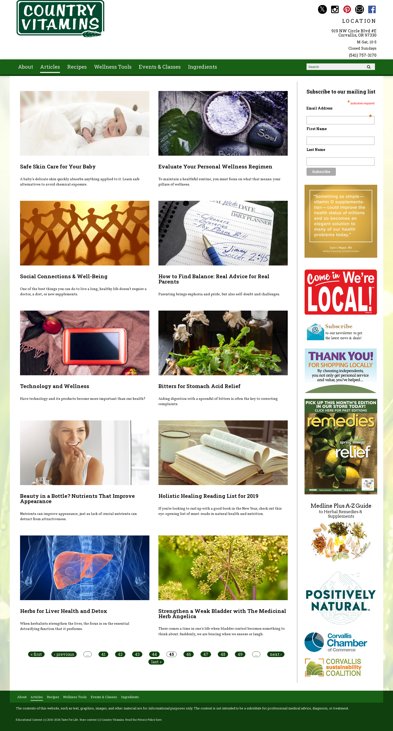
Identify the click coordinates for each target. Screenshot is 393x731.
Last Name (316, 149)
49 (240, 654)
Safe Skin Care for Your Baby (58, 166)
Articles (50, 66)
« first (36, 654)
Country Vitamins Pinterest (347, 9)
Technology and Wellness (54, 386)
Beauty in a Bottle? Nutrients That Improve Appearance (77, 498)
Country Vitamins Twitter (322, 9)
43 (137, 654)
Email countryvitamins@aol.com (359, 9)
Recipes (77, 66)
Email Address (339, 108)
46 (188, 654)
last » (156, 661)
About (25, 66)
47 (205, 654)
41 (103, 654)
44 (154, 654)
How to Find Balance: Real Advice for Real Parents (213, 279)
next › (276, 654)
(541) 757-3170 (362, 55)
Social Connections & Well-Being (64, 276)
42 (120, 654)
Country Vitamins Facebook (372, 9)
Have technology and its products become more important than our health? (83, 398)
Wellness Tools (113, 66)
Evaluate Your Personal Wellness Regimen (215, 166)
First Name (317, 128)
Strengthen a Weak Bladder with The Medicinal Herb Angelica (222, 613)
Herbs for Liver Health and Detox (63, 610)
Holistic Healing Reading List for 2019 (208, 495)
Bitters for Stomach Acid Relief (199, 386)
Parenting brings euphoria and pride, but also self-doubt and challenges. (219, 294)
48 (223, 654)
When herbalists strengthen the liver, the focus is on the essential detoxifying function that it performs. (74, 626)
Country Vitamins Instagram (334, 9)
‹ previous (64, 654)
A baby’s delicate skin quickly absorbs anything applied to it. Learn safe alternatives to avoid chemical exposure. (80, 182)
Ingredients (202, 66)
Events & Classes (160, 66)
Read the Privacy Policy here (143, 719)
